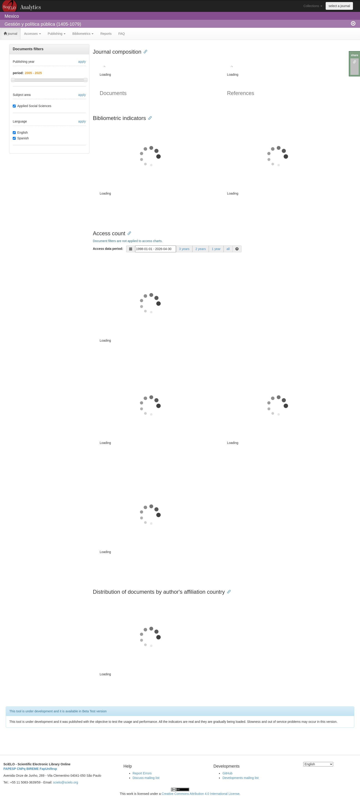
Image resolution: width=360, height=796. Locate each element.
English (20, 132)
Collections (312, 6)
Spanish (21, 138)
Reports (105, 33)
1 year (216, 249)
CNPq (21, 769)
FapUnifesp (48, 769)
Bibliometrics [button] (82, 33)
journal (10, 33)
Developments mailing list (240, 778)
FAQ (121, 33)
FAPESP (9, 769)
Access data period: (108, 248)
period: (18, 73)
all (228, 249)
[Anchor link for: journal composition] (144, 51)
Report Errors (142, 773)
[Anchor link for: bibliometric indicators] (148, 117)
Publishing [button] (57, 33)
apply (82, 61)
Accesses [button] (32, 33)
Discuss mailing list (146, 778)
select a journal (339, 6)
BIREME (32, 769)
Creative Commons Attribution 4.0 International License (200, 794)
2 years (200, 249)
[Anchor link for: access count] (128, 233)
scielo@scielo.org (65, 782)
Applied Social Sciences (32, 106)
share (354, 55)
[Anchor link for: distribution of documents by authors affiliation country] (227, 591)
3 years (184, 249)
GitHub (227, 773)
